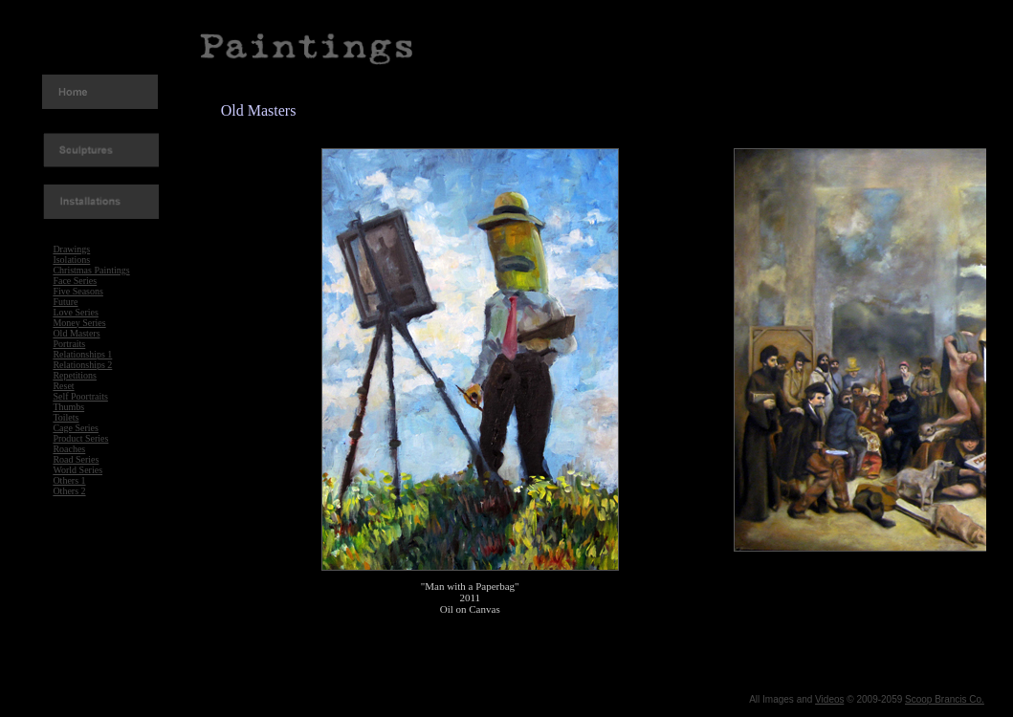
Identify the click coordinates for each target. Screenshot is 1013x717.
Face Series (75, 280)
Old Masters (76, 333)
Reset (63, 385)
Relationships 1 (82, 354)
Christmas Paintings (91, 270)
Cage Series (76, 428)
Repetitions (75, 375)
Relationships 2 (82, 364)
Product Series (80, 438)
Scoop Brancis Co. (944, 699)
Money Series (79, 322)
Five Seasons (78, 291)
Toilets (65, 417)
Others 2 (69, 491)
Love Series (76, 312)
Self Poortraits (80, 396)
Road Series (76, 459)
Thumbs (68, 407)
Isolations (71, 259)
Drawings (71, 249)
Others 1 (69, 480)
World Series (77, 470)
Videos (829, 699)
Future (65, 301)
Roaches (69, 449)
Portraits (69, 343)
